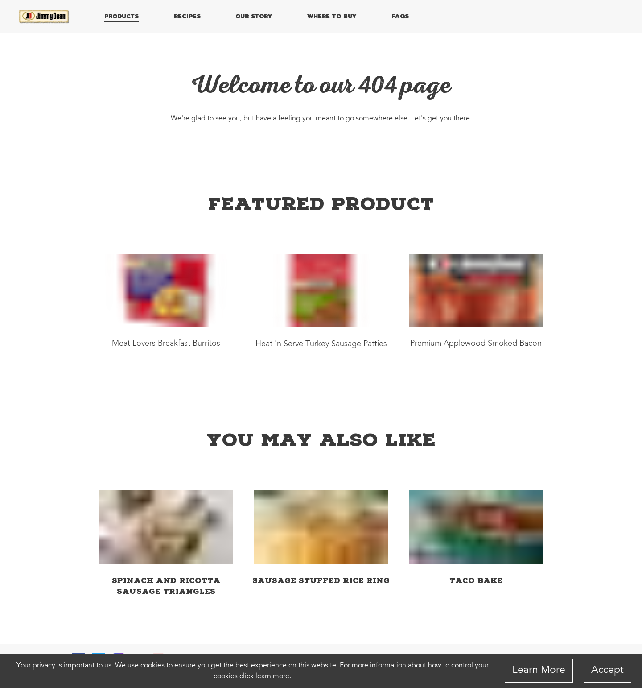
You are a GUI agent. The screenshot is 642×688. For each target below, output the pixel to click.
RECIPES (187, 16)
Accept (607, 670)
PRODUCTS (121, 16)
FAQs (400, 16)
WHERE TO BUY (331, 16)
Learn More (538, 670)
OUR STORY (253, 16)
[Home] (44, 17)
